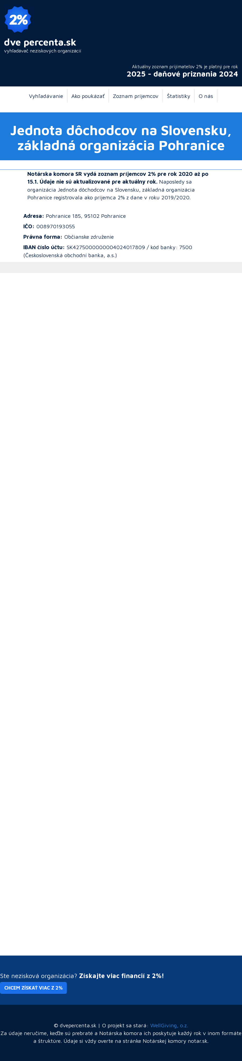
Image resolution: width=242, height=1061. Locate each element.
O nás (206, 96)
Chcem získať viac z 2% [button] (33, 988)
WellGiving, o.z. (169, 1025)
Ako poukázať (88, 96)
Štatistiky (178, 96)
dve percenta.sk (40, 42)
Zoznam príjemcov (136, 96)
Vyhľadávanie (46, 96)
